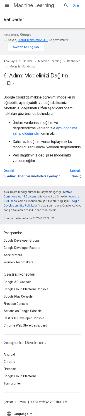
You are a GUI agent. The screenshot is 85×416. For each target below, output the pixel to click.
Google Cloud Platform (20, 376)
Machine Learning (34, 5)
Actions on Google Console (23, 311)
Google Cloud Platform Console (26, 289)
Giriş (76, 5)
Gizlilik (21, 402)
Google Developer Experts (22, 248)
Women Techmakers (18, 262)
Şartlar (8, 402)
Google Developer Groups (22, 240)
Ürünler (27, 61)
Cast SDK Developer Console (24, 318)
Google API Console (18, 282)
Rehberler (14, 19)
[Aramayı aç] (66, 5)
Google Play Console (18, 296)
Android (9, 354)
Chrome (9, 361)
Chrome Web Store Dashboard (25, 325)
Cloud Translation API (33, 40)
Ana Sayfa (10, 61)
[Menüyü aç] (7, 5)
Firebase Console (16, 303)
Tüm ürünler (12, 383)
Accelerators (13, 255)
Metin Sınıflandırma (22, 66)
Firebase (10, 369)
